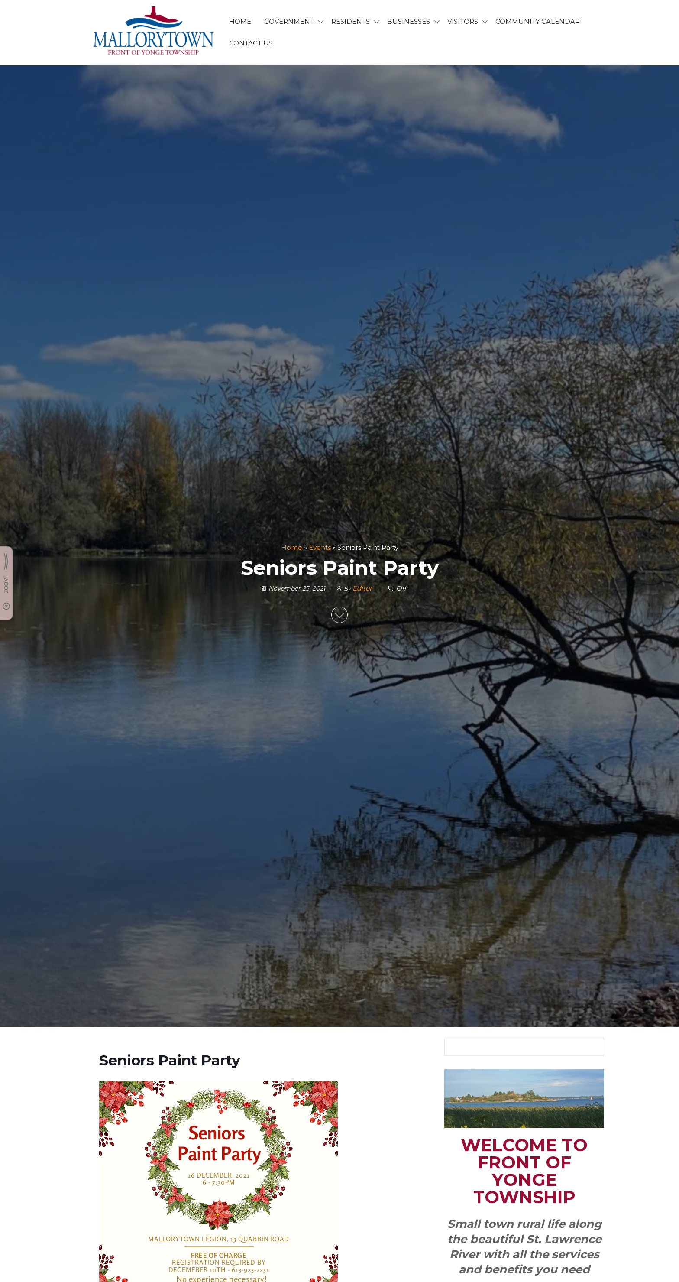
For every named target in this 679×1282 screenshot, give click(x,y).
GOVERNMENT (289, 21)
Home (291, 547)
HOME (240, 21)
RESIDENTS (350, 21)
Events (320, 547)
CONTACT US (251, 43)
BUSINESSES (408, 21)
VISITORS (462, 21)
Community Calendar (537, 21)
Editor (363, 588)
